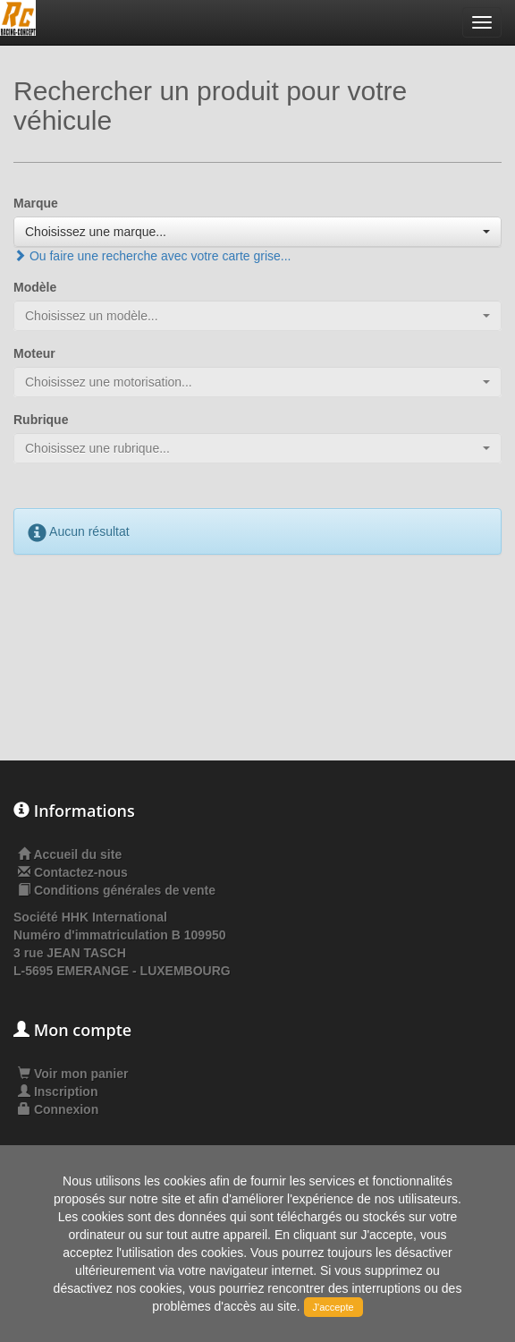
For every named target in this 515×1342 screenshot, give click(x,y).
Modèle (34, 287)
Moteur (34, 353)
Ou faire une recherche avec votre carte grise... (152, 256)
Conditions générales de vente (124, 890)
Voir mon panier (73, 1073)
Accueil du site (77, 854)
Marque (35, 203)
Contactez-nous (81, 872)
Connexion (58, 1109)
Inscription (57, 1091)
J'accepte (333, 1307)
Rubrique (40, 419)
